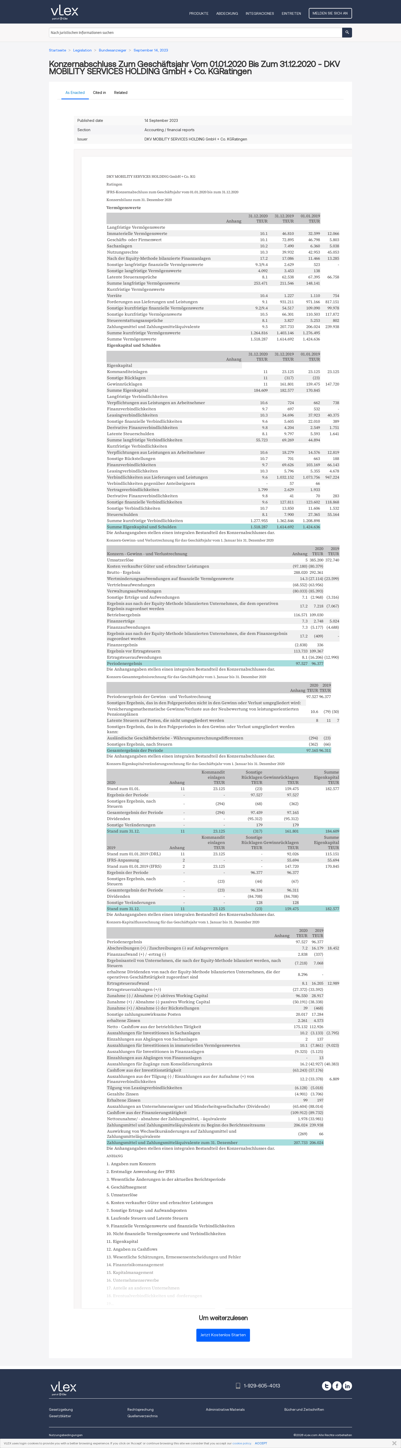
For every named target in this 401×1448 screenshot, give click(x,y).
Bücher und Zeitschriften (304, 1410)
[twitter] (326, 1386)
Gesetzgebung (61, 1410)
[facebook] (337, 1386)
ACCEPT (261, 1443)
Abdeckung (228, 13)
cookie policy (241, 1443)
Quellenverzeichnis (142, 1416)
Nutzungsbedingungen (66, 1435)
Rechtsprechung (140, 1410)
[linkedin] (347, 1386)
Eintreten (292, 13)
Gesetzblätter (60, 1416)
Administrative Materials (225, 1410)
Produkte (200, 13)
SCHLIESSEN (393, 1443)
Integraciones (261, 13)
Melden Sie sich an (330, 13)
